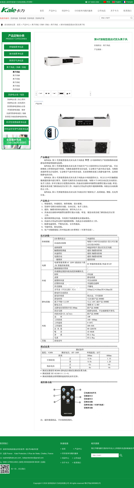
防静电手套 (40, 18)
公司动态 (102, 11)
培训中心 (66, 11)
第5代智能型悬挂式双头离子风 (73, 25)
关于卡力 (115, 11)
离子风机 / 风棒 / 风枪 (40, 25)
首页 (42, 11)
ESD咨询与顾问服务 (84, 11)
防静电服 (14, 18)
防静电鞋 (30, 18)
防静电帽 (22, 18)
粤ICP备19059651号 (92, 483)
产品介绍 (39, 104)
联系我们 (128, 11)
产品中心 (53, 11)
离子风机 (54, 25)
